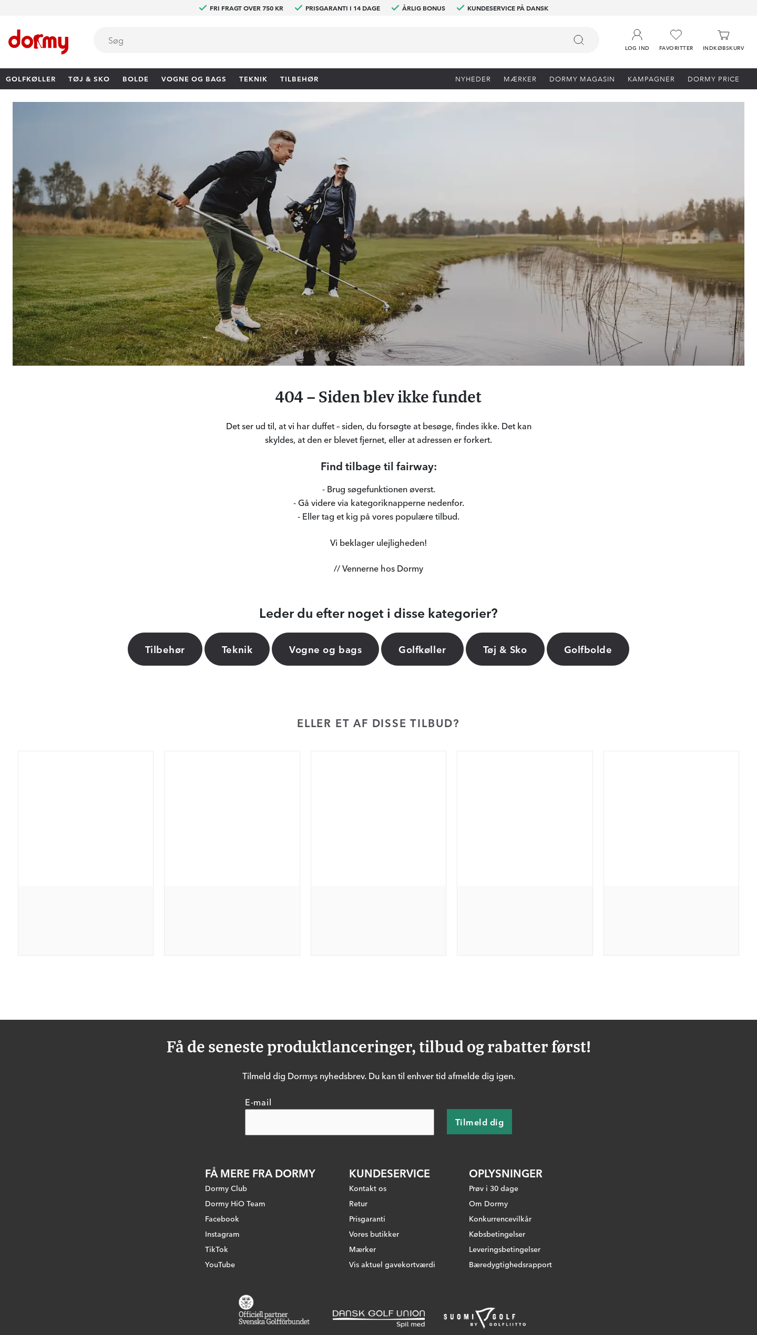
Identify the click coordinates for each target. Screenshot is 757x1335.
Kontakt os (367, 1188)
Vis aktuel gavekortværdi (392, 1264)
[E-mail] (339, 1123)
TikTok (216, 1249)
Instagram (222, 1234)
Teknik (253, 78)
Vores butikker (374, 1234)
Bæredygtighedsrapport (510, 1264)
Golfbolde (588, 649)
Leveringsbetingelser (504, 1249)
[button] (637, 36)
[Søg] (579, 40)
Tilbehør (299, 78)
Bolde (135, 78)
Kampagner (651, 78)
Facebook (222, 1219)
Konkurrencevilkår (500, 1219)
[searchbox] (322, 40)
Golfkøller (31, 78)
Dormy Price (714, 78)
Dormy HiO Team (235, 1203)
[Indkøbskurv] (723, 40)
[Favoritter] (676, 40)
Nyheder (473, 78)
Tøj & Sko (89, 78)
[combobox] (346, 40)
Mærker (520, 78)
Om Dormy (488, 1203)
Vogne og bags (194, 78)
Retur (358, 1203)
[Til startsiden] (38, 42)
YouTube (220, 1264)
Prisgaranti (367, 1219)
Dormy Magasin (582, 78)
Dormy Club (226, 1188)
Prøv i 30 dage (493, 1188)
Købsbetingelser (497, 1234)
